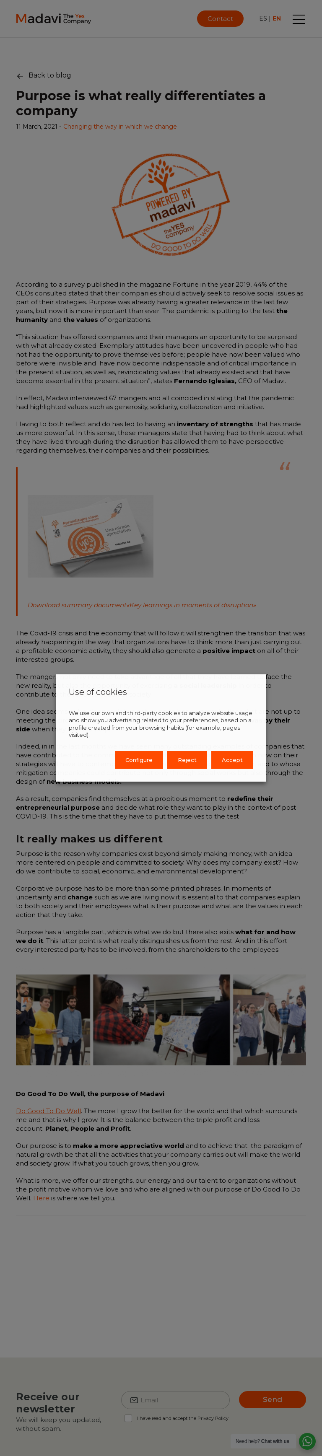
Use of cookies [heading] (98, 692)
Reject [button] (187, 759)
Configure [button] (139, 759)
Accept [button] (232, 759)
